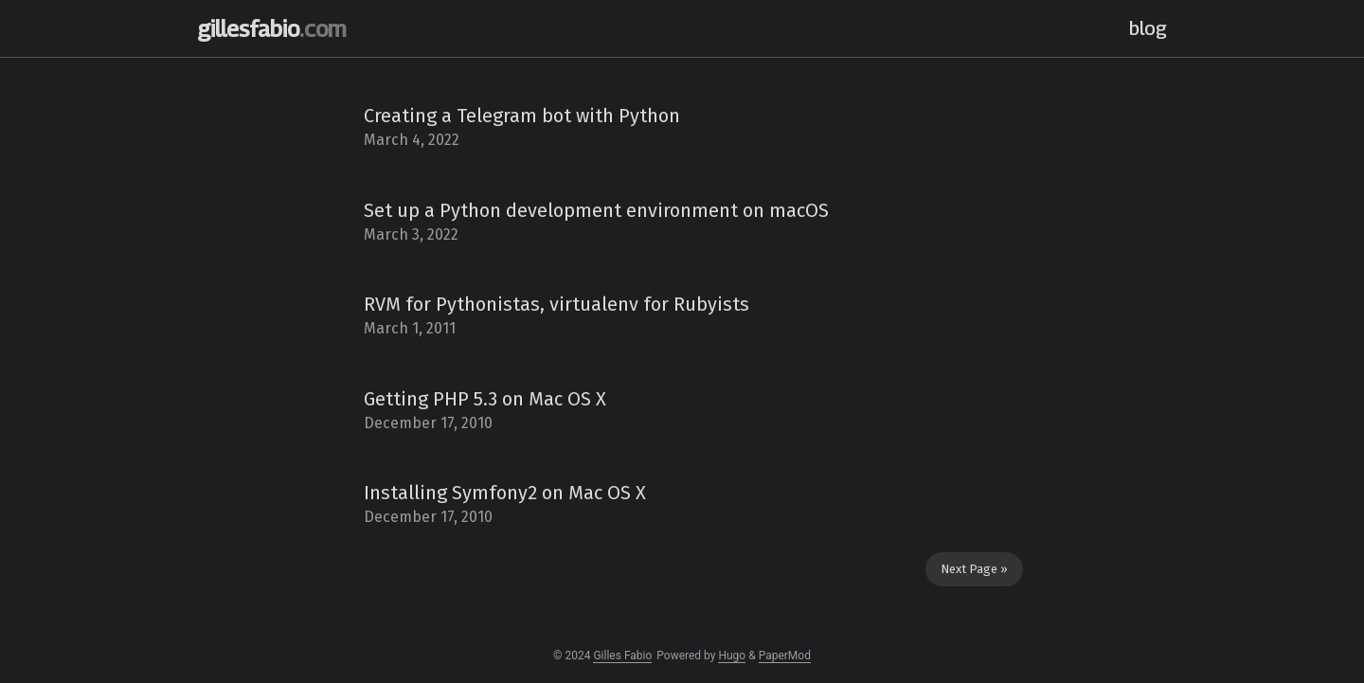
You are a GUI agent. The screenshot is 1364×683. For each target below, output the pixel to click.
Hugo (731, 655)
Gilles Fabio (622, 655)
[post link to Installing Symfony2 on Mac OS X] (682, 505)
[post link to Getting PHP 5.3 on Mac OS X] (682, 411)
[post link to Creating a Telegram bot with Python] (682, 128)
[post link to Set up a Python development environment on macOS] (682, 222)
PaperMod (785, 655)
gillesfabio (272, 28)
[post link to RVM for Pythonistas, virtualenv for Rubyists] (682, 316)
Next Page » (974, 569)
